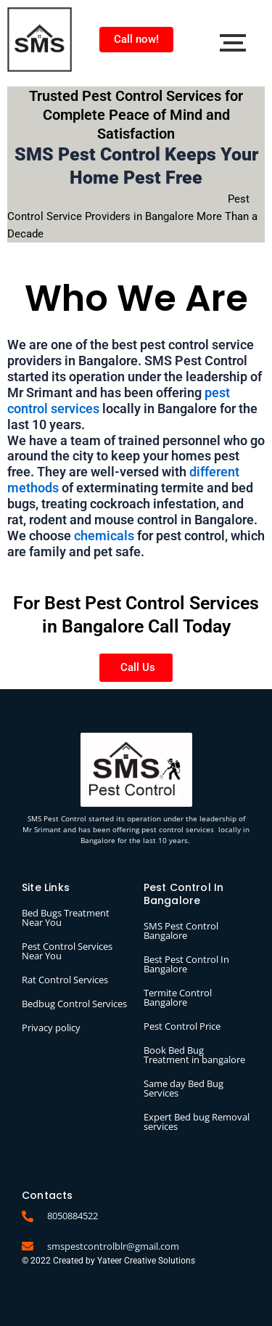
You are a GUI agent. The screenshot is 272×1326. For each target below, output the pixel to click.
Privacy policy (51, 1027)
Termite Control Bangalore (178, 997)
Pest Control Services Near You (67, 951)
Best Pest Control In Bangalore (186, 964)
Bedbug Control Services (74, 1003)
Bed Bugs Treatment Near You (66, 917)
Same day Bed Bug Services (183, 1088)
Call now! (136, 39)
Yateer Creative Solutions (146, 1261)
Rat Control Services (65, 979)
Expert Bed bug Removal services (197, 1121)
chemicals (104, 535)
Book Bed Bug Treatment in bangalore (194, 1055)
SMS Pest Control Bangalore (181, 930)
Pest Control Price (182, 1026)
